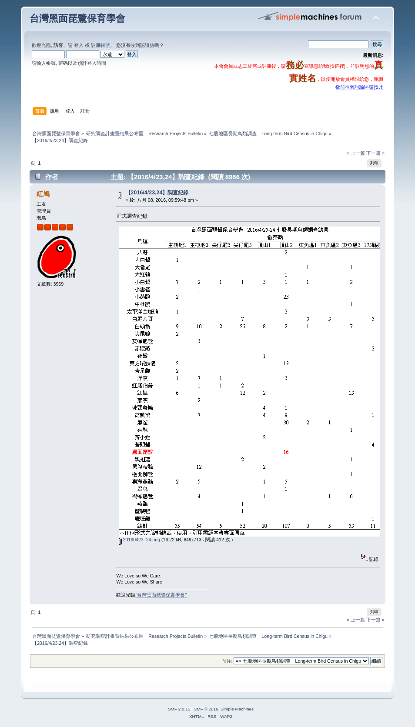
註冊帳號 (100, 45)
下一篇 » (375, 153)
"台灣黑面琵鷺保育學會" (161, 594)
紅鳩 (43, 193)
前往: (227, 661)
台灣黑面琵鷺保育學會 (77, 18)
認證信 (147, 45)
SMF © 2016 (206, 709)
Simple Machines (237, 709)
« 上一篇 (355, 153)
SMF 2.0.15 (179, 709)
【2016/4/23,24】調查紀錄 (157, 193)
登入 (79, 45)
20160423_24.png (139, 539)
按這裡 (337, 66)
